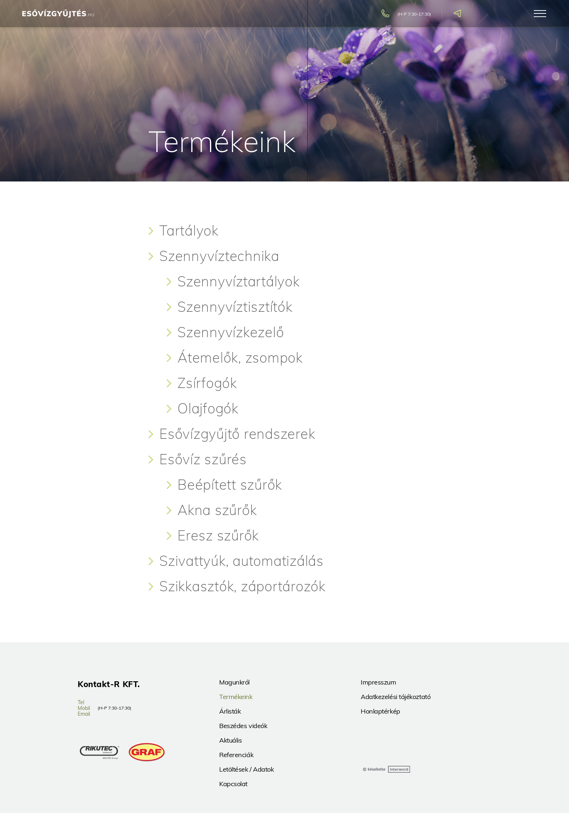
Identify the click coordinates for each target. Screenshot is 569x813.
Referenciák (236, 755)
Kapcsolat (233, 784)
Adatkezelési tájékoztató (395, 697)
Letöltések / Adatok (246, 769)
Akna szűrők (217, 510)
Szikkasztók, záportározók (242, 586)
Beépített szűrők (229, 484)
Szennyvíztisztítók (234, 306)
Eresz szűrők (218, 535)
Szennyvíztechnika (219, 256)
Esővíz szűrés (203, 459)
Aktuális (230, 740)
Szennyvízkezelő (230, 332)
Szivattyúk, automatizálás (241, 560)
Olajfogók (207, 408)
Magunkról (234, 682)
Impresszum (378, 682)
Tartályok (188, 230)
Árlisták (230, 711)
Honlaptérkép (380, 711)
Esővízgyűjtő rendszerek (237, 433)
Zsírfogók (207, 383)
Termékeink (236, 697)
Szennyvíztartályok (238, 281)
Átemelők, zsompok (240, 357)
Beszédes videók (243, 726)
